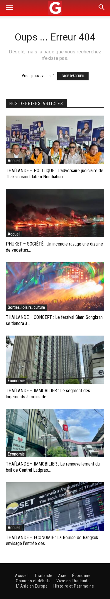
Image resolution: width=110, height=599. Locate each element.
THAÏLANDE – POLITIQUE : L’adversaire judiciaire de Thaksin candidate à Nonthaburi (54, 174)
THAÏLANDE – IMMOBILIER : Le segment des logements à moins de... (48, 394)
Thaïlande (44, 575)
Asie (62, 575)
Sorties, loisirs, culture (26, 307)
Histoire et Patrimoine (73, 586)
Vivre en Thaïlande (72, 580)
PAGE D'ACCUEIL (73, 76)
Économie (16, 380)
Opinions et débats (33, 580)
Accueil (14, 160)
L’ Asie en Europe (32, 586)
